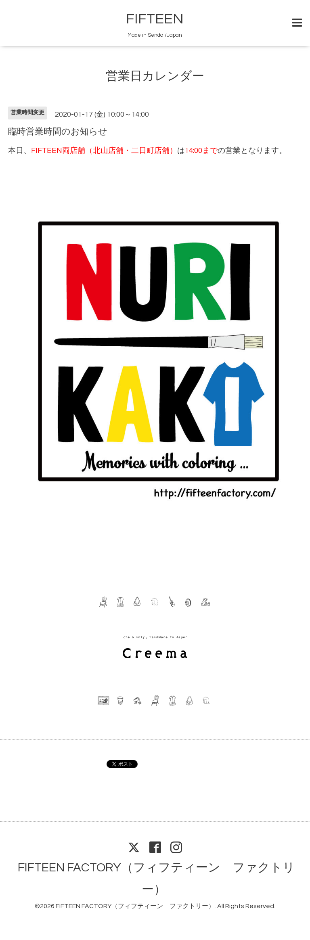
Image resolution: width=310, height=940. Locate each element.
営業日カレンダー (155, 76)
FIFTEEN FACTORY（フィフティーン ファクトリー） (135, 906)
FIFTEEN (155, 19)
